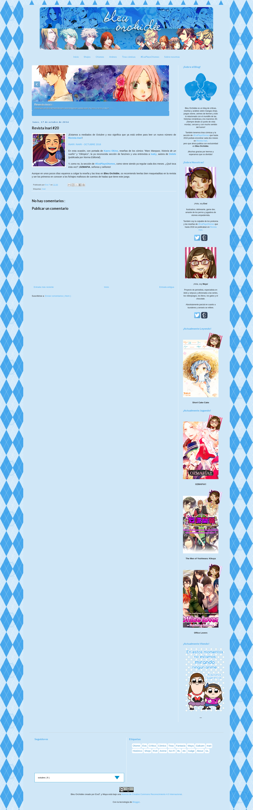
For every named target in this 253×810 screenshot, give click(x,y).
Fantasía (181, 745)
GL (207, 750)
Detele (172, 154)
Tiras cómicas (129, 56)
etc (184, 750)
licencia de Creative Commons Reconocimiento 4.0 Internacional (151, 794)
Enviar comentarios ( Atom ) (58, 296)
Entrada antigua (166, 287)
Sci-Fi (172, 750)
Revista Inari (42, 104)
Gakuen (200, 745)
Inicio (76, 56)
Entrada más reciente (44, 287)
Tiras (171, 745)
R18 (155, 750)
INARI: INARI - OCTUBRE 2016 (84, 144)
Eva (144, 745)
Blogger (136, 802)
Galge (191, 750)
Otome (136, 745)
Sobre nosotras (172, 56)
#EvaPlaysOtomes (150, 56)
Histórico (137, 750)
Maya (191, 745)
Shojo (147, 750)
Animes (113, 56)
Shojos (87, 56)
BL (178, 750)
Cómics (162, 745)
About (200, 750)
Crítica (152, 745)
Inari (44, 189)
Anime (163, 750)
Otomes (100, 56)
